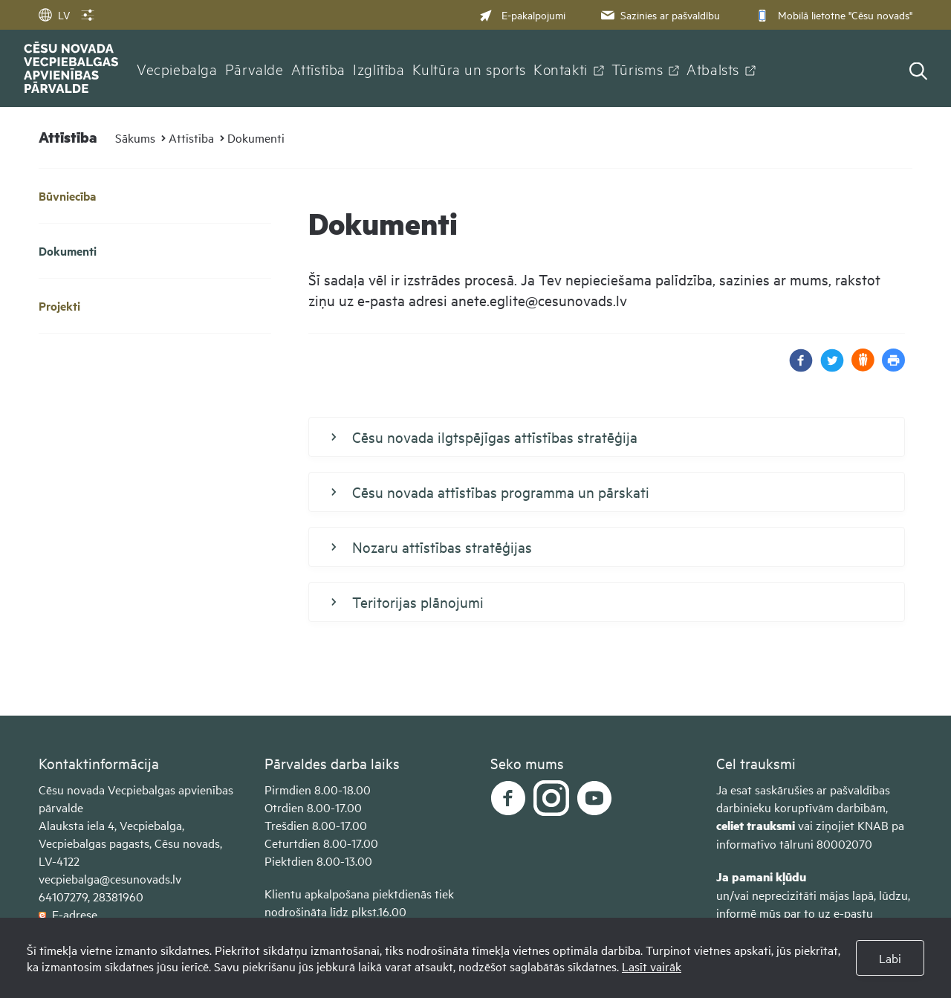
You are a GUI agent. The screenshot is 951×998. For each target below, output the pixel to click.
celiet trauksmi (755, 825)
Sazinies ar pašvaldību (659, 14)
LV (54, 14)
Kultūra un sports (469, 68)
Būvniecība (67, 195)
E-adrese (68, 914)
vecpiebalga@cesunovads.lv (110, 878)
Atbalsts (713, 68)
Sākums (135, 137)
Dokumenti (256, 137)
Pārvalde (254, 68)
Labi (890, 958)
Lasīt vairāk (651, 966)
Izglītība (379, 68)
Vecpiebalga (177, 68)
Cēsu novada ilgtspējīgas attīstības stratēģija (484, 437)
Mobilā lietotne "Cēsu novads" (832, 14)
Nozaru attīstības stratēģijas (431, 547)
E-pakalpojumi (522, 14)
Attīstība (318, 68)
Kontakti (560, 68)
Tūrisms (637, 68)
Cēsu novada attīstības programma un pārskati (490, 492)
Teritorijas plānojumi (407, 602)
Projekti (59, 305)
